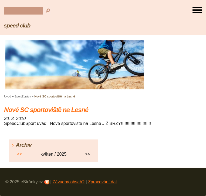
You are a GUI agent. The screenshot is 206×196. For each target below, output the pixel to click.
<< (19, 154)
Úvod (7, 96)
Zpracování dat (102, 182)
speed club (17, 25)
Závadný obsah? (69, 182)
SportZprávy (23, 96)
